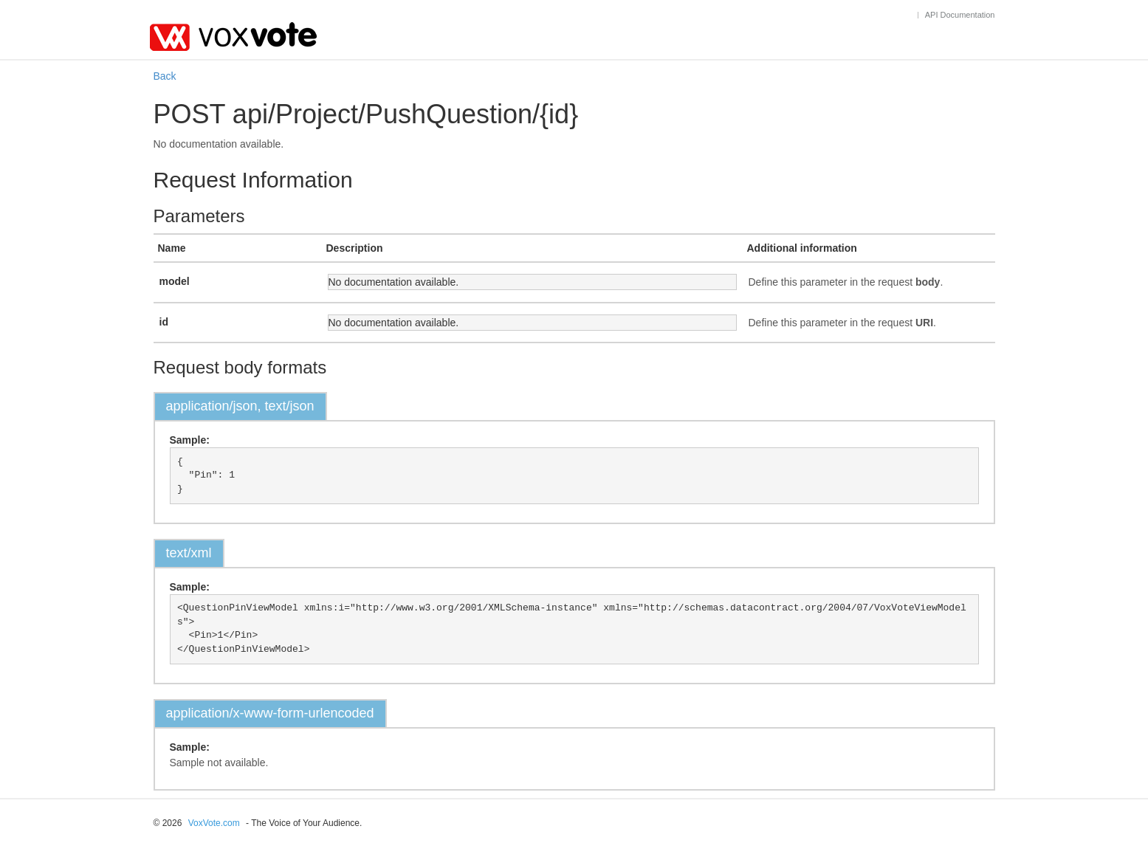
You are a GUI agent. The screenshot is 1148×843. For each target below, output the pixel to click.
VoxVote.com (214, 823)
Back (165, 76)
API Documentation (960, 14)
